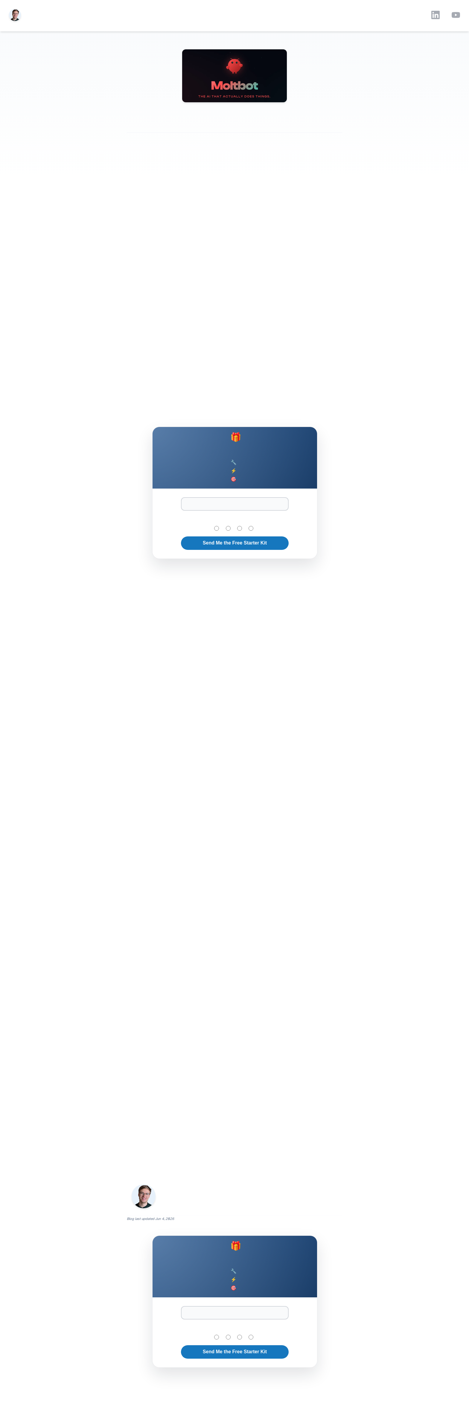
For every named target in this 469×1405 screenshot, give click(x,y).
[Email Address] (235, 504)
